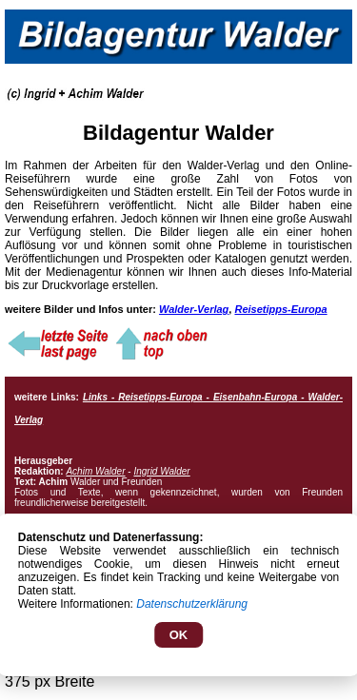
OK (178, 635)
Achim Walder (95, 471)
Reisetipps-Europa (280, 309)
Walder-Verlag (193, 309)
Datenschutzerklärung (192, 604)
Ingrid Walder (161, 471)
